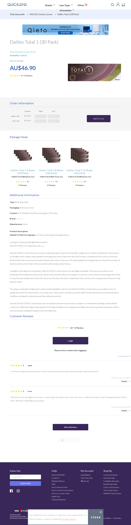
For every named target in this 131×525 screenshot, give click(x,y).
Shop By (107, 470)
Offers (81, 4)
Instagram (18, 490)
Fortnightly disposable (111, 481)
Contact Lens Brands (110, 475)
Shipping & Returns (58, 481)
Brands (51, 5)
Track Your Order (87, 478)
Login (70, 341)
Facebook (11, 490)
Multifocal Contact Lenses (112, 493)
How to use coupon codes (61, 493)
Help (54, 470)
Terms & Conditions (105, 518)
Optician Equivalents (59, 500)
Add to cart (98, 118)
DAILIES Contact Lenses (40, 14)
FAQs (53, 484)
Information (66, 8)
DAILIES (19, 218)
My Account (87, 470)
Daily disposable (17, 14)
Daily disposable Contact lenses (23, 52)
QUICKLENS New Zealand (18, 516)
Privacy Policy (117, 518)
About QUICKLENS (58, 475)
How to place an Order (59, 487)
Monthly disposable (110, 484)
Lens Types (65, 5)
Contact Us (55, 478)
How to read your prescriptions (62, 490)
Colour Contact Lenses (111, 487)
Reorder (86, 481)
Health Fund (56, 496)
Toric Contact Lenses (110, 490)
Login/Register (86, 475)
